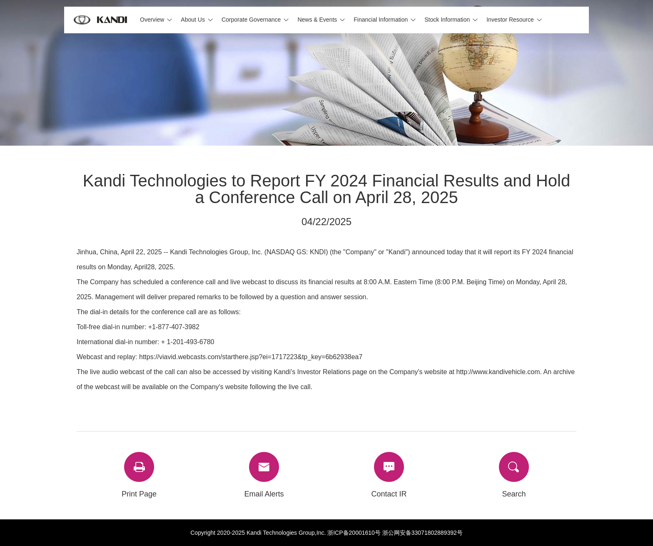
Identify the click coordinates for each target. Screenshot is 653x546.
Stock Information (447, 19)
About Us (193, 19)
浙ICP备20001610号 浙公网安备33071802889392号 (395, 532)
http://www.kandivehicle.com (498, 371)
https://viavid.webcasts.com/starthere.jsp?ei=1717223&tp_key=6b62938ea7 (250, 356)
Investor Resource (510, 19)
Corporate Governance (251, 19)
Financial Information (381, 19)
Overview (152, 19)
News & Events (317, 19)
